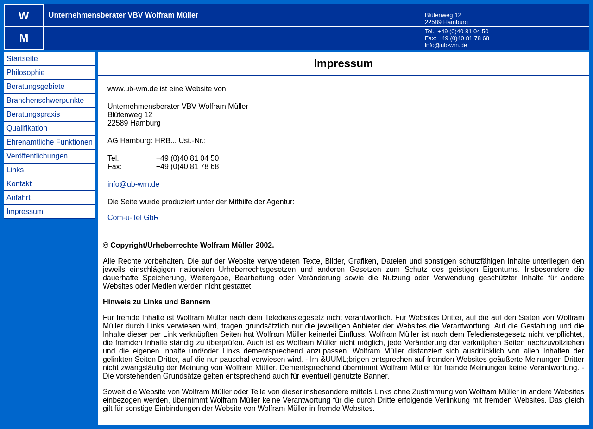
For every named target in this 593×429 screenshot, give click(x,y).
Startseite (22, 59)
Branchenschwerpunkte (45, 100)
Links (15, 170)
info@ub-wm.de (446, 45)
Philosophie (25, 72)
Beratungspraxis (33, 114)
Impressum (24, 211)
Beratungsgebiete (35, 86)
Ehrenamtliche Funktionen (49, 142)
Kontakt (19, 184)
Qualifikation (26, 128)
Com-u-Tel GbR (133, 217)
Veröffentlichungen (37, 156)
